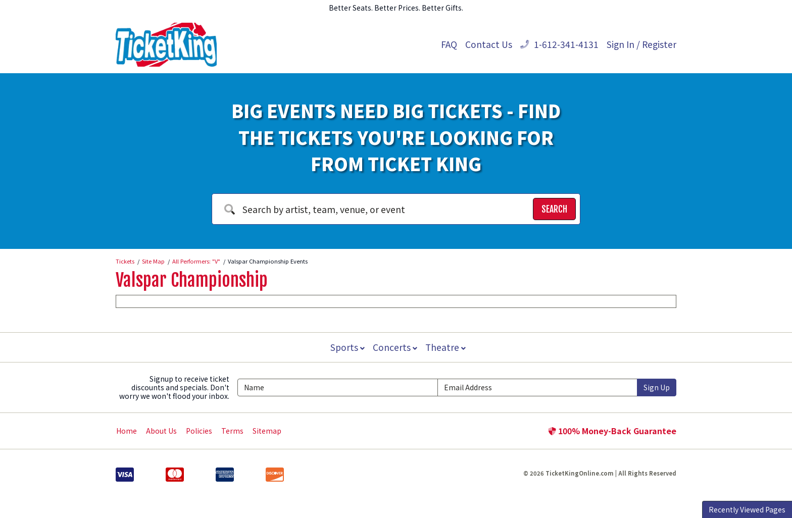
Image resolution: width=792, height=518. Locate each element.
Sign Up (656, 387)
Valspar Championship (192, 280)
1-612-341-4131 (559, 44)
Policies (199, 431)
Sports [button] (346, 347)
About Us (161, 431)
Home (126, 431)
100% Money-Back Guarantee (612, 431)
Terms (232, 431)
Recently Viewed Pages (747, 509)
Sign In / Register (641, 44)
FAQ (449, 44)
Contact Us (488, 44)
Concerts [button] (395, 347)
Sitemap (267, 431)
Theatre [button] (446, 347)
